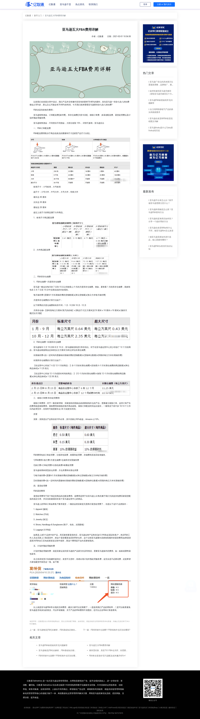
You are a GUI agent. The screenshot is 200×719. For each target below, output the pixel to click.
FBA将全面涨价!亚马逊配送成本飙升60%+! (107, 656)
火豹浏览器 (163, 708)
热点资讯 (79, 4)
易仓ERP (35, 708)
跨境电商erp (153, 708)
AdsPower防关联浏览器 (117, 708)
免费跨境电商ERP (46, 708)
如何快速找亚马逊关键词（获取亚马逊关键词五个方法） (160, 94)
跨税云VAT (103, 708)
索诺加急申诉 (132, 708)
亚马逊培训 (143, 708)
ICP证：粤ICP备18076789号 (112, 713)
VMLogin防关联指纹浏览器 (79, 708)
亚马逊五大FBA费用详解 (99, 645)
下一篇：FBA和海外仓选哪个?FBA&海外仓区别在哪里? (106, 630)
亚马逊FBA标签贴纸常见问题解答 (53, 645)
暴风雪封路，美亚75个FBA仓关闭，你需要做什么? (108, 650)
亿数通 (52, 4)
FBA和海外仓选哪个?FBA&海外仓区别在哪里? (58, 656)
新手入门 (38, 15)
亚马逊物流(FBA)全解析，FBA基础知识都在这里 (58, 650)
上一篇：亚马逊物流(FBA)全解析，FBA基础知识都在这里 (54, 630)
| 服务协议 (171, 708)
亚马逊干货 (65, 4)
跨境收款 (94, 708)
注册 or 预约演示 (164, 4)
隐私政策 (100, 711)
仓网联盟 (58, 708)
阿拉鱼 (65, 708)
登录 (145, 4)
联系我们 (93, 4)
